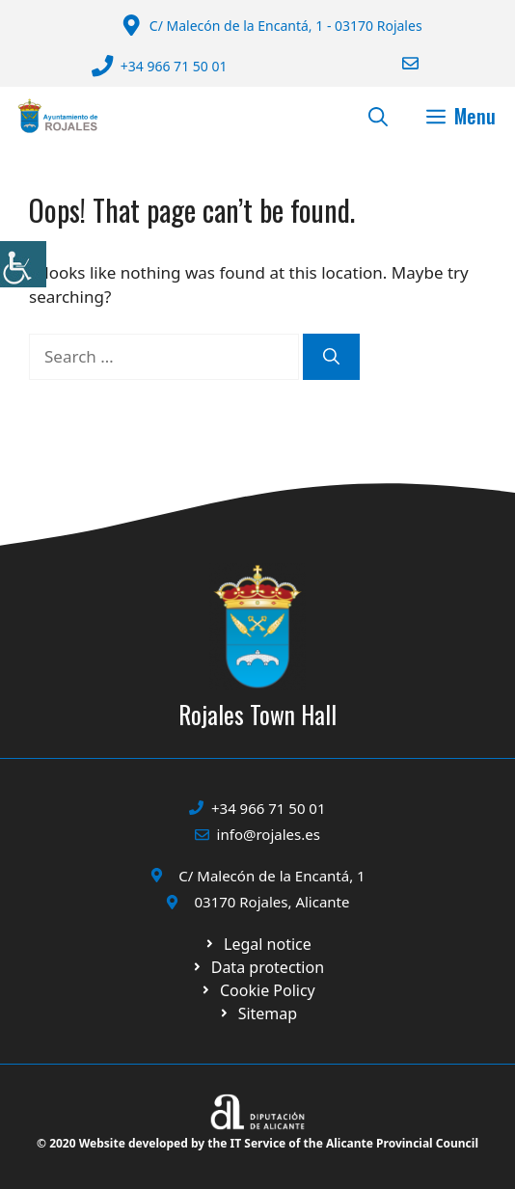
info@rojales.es (268, 834)
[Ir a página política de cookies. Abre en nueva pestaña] (257, 967)
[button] (378, 116)
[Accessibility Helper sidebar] (23, 264)
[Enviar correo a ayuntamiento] (398, 63)
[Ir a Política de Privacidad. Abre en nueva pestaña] (257, 944)
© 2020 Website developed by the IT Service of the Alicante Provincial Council (257, 1143)
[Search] (331, 357)
